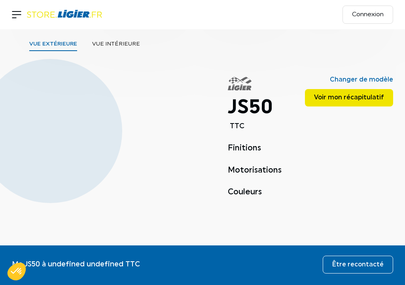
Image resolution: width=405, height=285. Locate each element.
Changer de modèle (361, 80)
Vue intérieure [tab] (116, 44)
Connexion (368, 14)
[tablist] (116, 46)
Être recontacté (358, 265)
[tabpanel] (116, 159)
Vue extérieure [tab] (53, 44)
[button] (16, 271)
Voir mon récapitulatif (349, 98)
